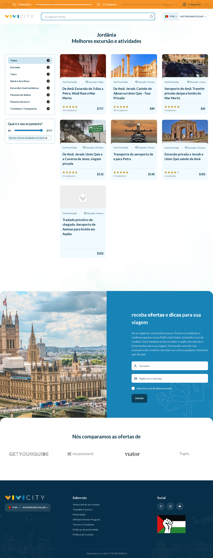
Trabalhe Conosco (82, 508)
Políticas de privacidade (85, 528)
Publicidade (79, 513)
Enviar (139, 397)
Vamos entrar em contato (86, 503)
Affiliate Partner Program (86, 518)
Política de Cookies (83, 533)
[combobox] (98, 16)
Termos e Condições (83, 523)
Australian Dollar (193, 16)
